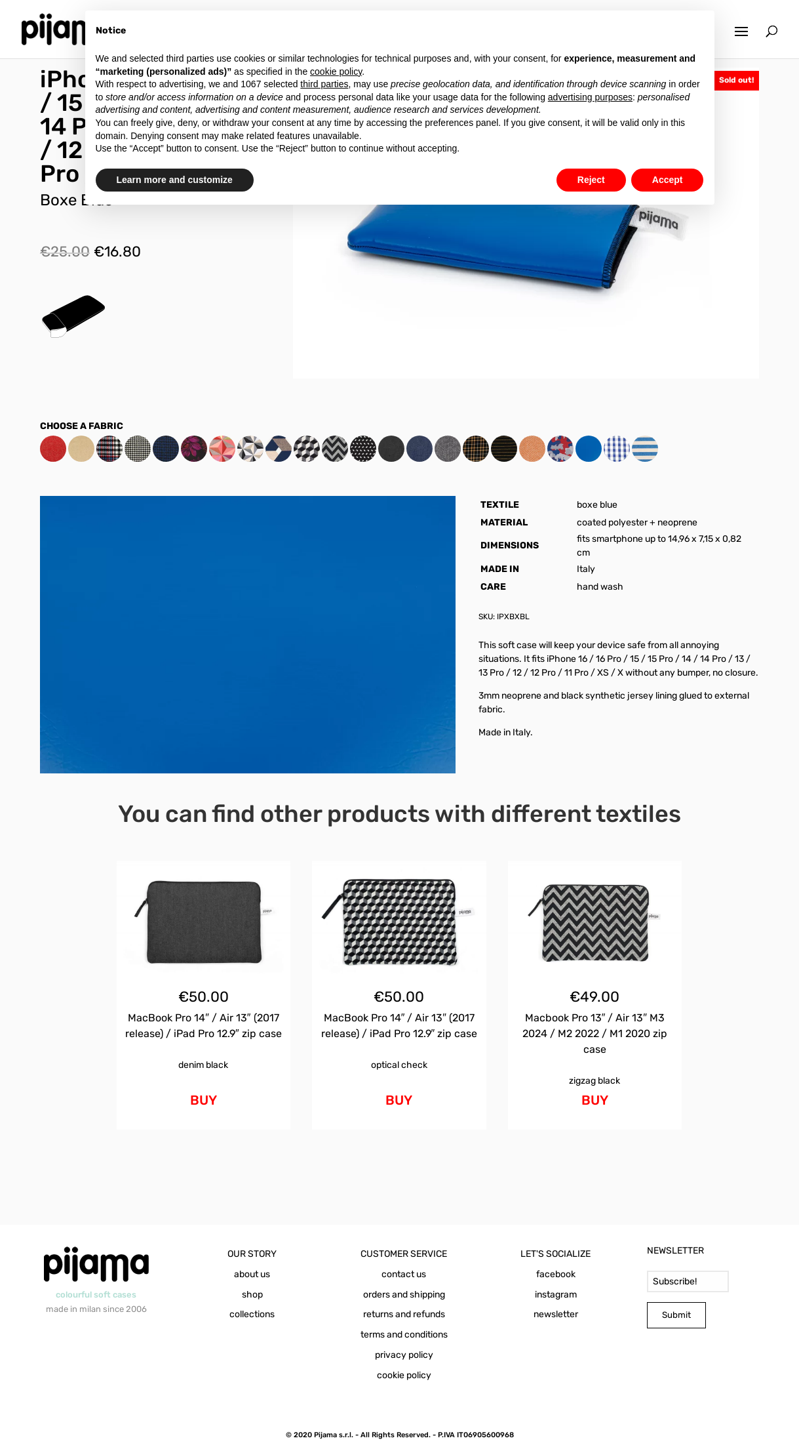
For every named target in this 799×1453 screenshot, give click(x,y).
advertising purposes (590, 97)
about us (252, 1274)
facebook (555, 1274)
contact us (403, 1274)
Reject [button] (591, 179)
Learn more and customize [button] (175, 179)
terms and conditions (404, 1334)
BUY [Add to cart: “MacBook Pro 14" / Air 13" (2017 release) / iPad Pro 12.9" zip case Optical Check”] (398, 1100)
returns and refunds (404, 1314)
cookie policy (404, 1375)
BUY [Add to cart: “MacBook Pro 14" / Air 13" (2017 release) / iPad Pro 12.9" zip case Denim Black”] (203, 1100)
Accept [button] (667, 179)
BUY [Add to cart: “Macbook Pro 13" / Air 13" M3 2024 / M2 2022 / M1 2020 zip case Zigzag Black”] (594, 1100)
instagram (556, 1294)
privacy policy (404, 1355)
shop (252, 1294)
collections (252, 1314)
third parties (324, 84)
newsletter (556, 1314)
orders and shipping (404, 1294)
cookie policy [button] (336, 71)
